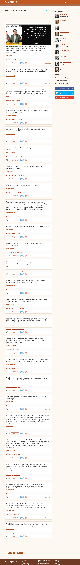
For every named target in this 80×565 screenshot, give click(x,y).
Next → (20, 553)
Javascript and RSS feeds (44, 560)
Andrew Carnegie (10, 152)
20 (9, 517)
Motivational (9, 59)
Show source (48, 63)
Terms (56, 563)
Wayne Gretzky (10, 529)
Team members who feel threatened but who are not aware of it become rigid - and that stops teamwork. (27, 300)
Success (21, 80)
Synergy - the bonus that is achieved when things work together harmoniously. (25, 167)
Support (14, 271)
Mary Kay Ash (10, 510)
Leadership (8, 387)
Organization (17, 430)
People (13, 119)
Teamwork (19, 59)
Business (18, 100)
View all (57, 74)
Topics (34, 2)
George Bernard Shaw (65, 62)
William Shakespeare (65, 68)
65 (9, 62)
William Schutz (10, 304)
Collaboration (21, 192)
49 (9, 371)
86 (9, 141)
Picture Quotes (51, 2)
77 (9, 478)
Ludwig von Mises (11, 345)
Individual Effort (23, 156)
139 (9, 536)
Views (19, 216)
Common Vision (15, 156)
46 (9, 160)
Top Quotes (59, 2)
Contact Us (57, 561)
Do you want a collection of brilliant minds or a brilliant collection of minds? (25, 130)
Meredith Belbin (10, 134)
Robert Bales (9, 426)
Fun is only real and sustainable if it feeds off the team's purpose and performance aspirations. (25, 281)
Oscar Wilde (63, 38)
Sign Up (73, 2)
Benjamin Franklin (64, 32)
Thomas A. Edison (11, 188)
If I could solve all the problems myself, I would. (22, 185)
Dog (17, 533)
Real (13, 405)
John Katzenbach (10, 212)
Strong (13, 454)
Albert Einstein (63, 14)
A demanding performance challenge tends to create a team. (27, 226)
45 (9, 497)
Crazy (17, 493)
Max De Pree (9, 401)
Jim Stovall (9, 55)
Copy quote (15, 62)
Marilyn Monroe (64, 56)
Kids (19, 387)
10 (9, 311)
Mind (13, 138)
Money (13, 100)
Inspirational (9, 80)
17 (9, 104)
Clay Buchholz (10, 325)
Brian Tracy (9, 96)
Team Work (14, 192)
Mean (14, 349)
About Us (57, 560)
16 (9, 255)
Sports (14, 533)
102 (9, 178)
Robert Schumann (11, 471)
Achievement (15, 175)
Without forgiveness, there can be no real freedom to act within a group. (26, 398)
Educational (14, 216)
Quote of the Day (41, 2)
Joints (17, 349)
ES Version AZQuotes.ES (43, 563)
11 (9, 220)
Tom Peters (9, 383)
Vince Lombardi (10, 76)
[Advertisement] (28, 17)
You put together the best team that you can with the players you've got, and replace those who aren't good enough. (27, 360)
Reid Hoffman (10, 489)
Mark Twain (9, 171)
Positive (14, 59)
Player (17, 368)
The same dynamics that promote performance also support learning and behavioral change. (27, 263)
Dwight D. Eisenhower (12, 115)
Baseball (20, 252)
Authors (30, 2)
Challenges (14, 233)
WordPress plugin (42, 561)
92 (9, 390)
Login (68, 2)
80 (9, 122)
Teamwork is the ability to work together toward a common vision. (27, 149)
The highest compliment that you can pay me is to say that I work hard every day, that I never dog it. (27, 525)
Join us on (65, 88)
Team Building (19, 119)
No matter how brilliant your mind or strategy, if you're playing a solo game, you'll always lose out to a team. (25, 486)
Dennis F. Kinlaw (10, 450)
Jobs (13, 430)
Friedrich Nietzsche (64, 50)
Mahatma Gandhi (64, 44)
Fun (13, 289)
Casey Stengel (10, 248)
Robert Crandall (10, 364)
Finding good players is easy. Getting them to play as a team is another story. (27, 244)
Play (13, 475)
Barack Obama (64, 20)
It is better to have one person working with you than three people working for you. (27, 111)
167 (9, 83)
